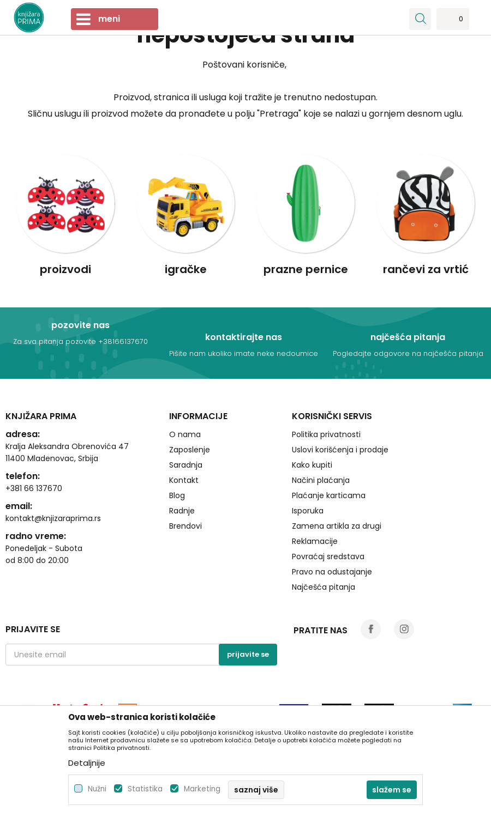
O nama (185, 434)
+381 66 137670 (33, 488)
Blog (177, 495)
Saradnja (185, 464)
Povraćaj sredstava (328, 556)
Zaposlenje (189, 449)
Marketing (202, 789)
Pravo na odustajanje (332, 571)
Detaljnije (86, 762)
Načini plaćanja (321, 480)
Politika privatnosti (326, 434)
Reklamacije (315, 541)
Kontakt (184, 480)
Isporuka (308, 510)
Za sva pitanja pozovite (55, 341)
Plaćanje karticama (329, 495)
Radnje (182, 510)
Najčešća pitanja (323, 587)
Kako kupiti (312, 464)
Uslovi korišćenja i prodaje (340, 449)
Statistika (145, 789)
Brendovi (185, 526)
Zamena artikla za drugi (336, 526)
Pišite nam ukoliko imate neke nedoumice (243, 353)
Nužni (97, 789)
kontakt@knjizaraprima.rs (53, 518)
